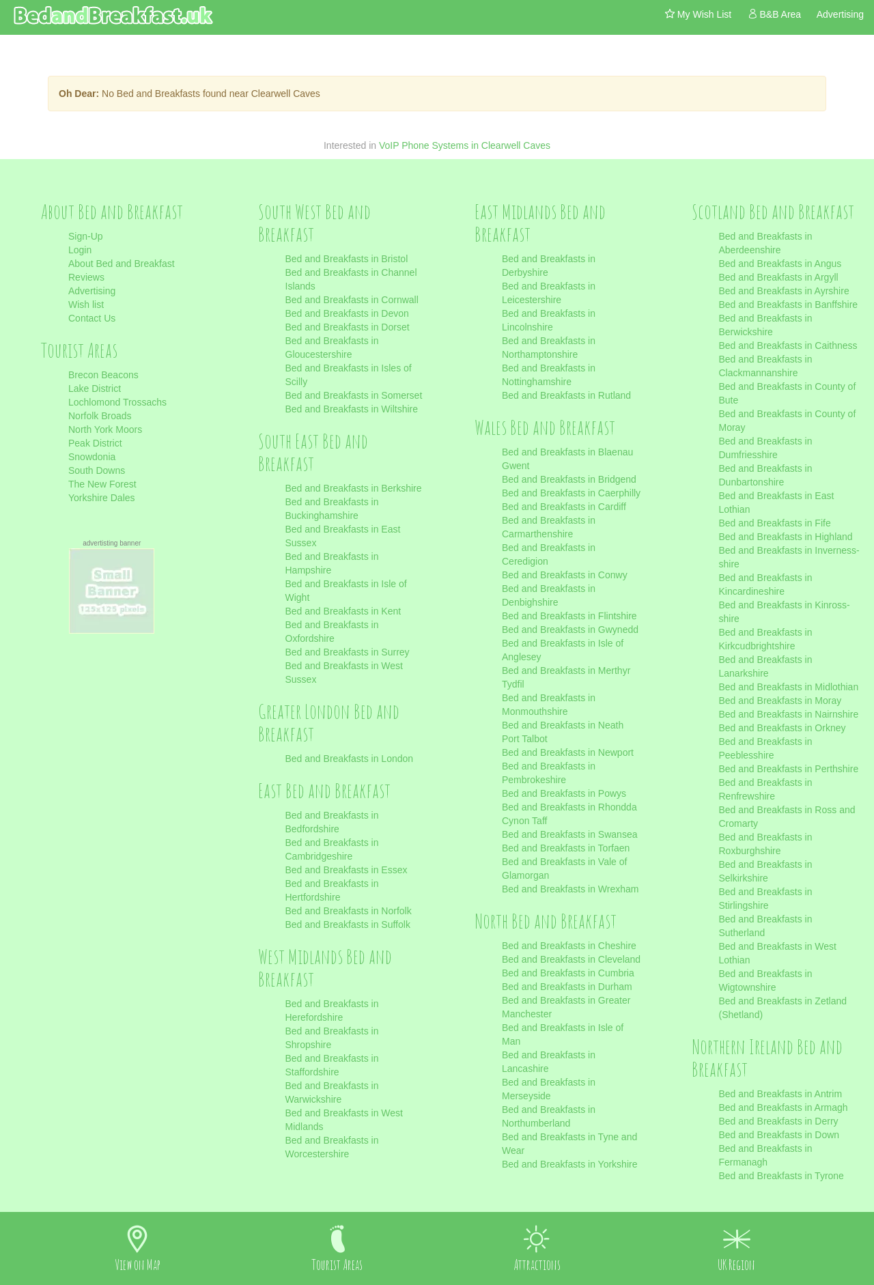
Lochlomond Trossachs (117, 402)
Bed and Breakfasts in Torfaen (566, 848)
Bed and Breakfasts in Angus (780, 263)
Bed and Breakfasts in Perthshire (789, 768)
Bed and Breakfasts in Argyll (778, 277)
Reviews (86, 277)
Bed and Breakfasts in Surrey (347, 652)
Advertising (91, 290)
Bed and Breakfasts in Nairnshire (789, 714)
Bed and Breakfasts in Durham (567, 986)
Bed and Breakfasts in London (349, 758)
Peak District (95, 443)
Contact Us (91, 318)
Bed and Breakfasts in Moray (780, 700)
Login (79, 249)
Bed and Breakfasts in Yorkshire (569, 1164)
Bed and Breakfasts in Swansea (569, 834)
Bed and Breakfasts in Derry (778, 1121)
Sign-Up (85, 236)
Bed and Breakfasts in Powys (564, 793)
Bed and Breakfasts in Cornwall (352, 299)
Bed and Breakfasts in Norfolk (348, 910)
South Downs (96, 470)
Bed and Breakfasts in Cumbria (568, 973)
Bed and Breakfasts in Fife (775, 523)
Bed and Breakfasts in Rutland (566, 395)
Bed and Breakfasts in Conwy (565, 574)
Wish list (86, 304)
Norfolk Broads (100, 415)
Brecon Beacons (103, 374)
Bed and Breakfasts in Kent (343, 611)
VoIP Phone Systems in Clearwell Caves (464, 145)
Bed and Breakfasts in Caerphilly (571, 493)
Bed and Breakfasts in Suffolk (347, 924)
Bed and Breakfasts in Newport (568, 752)
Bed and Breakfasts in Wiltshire (352, 409)
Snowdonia (91, 456)
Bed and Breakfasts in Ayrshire (784, 290)
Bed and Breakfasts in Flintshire (569, 615)
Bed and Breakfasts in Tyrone (781, 1175)
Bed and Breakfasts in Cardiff (564, 506)
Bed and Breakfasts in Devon (347, 313)
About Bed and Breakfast (121, 263)
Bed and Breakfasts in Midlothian (789, 686)
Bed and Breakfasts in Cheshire (569, 945)
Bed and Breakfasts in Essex (346, 869)
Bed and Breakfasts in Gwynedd (570, 629)
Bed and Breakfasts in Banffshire (788, 304)
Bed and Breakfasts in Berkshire (353, 488)
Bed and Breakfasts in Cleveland (571, 959)
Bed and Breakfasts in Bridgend (569, 479)
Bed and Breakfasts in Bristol (346, 258)
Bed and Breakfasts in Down (779, 1134)
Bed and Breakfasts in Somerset (354, 395)
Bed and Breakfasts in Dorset (347, 327)
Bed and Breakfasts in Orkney (782, 727)
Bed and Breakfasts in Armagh (783, 1107)
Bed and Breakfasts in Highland (786, 536)
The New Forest (102, 484)
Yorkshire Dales (101, 497)
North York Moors (105, 429)
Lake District (94, 388)
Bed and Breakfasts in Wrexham (570, 889)
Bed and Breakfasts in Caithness (788, 345)
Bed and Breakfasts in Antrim (781, 1093)
